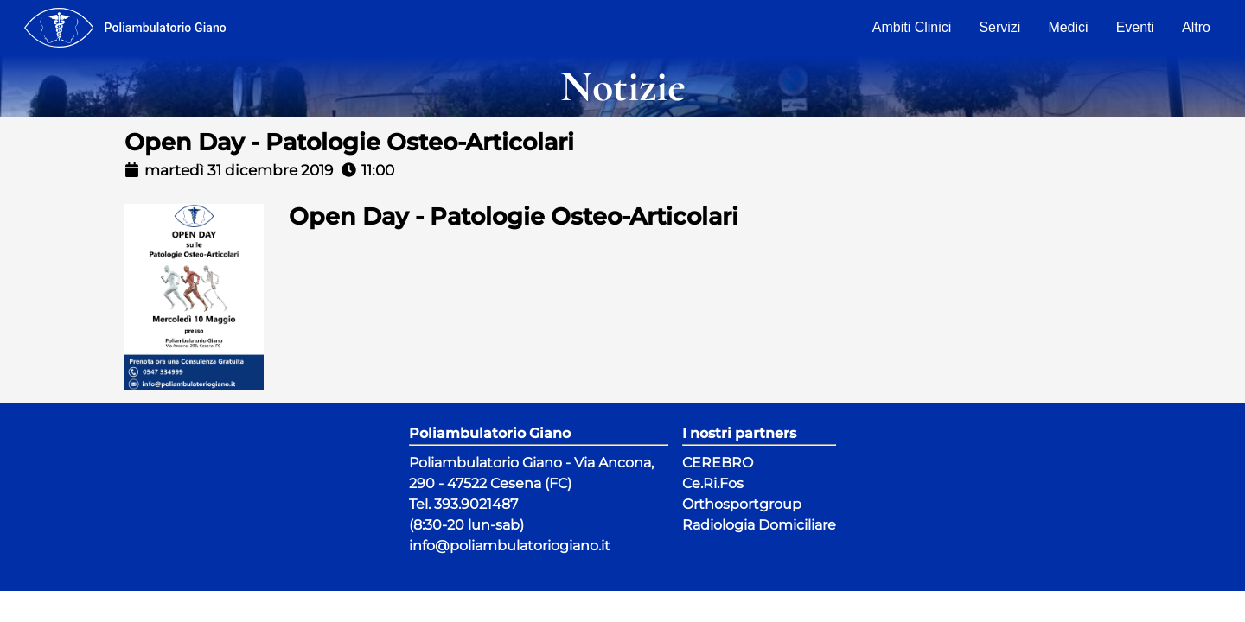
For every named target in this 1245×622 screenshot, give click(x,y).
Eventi (1135, 27)
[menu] (59, 27)
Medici (1068, 27)
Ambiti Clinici (912, 27)
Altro (1196, 27)
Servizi (999, 27)
